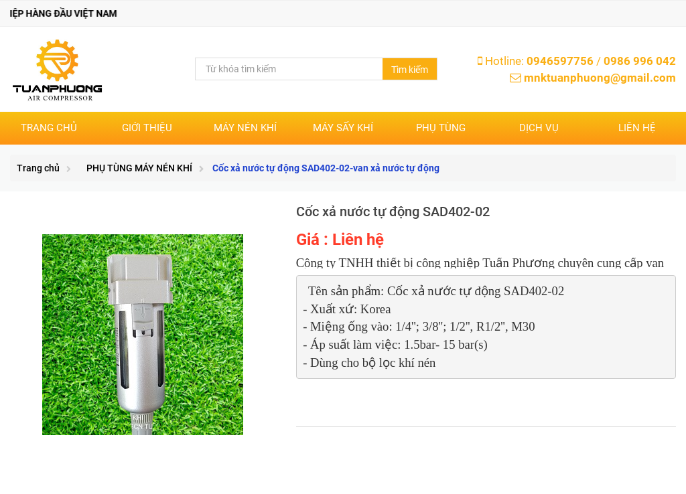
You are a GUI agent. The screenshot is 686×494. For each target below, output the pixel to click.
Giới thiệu (147, 128)
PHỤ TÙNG (441, 128)
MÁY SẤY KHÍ (343, 128)
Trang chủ (49, 128)
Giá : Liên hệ (340, 240)
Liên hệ (637, 128)
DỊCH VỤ (539, 128)
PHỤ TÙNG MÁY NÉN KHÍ (139, 168)
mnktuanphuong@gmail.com (600, 77)
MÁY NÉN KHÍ (245, 128)
